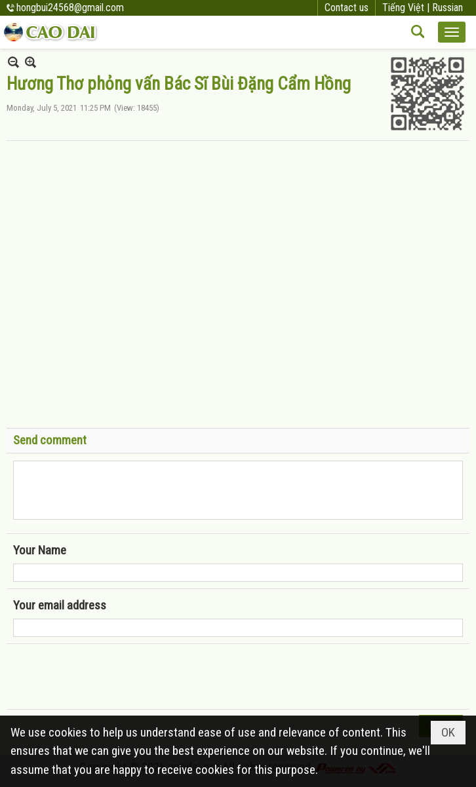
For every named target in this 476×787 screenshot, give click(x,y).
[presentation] (112, 676)
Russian (447, 7)
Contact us (346, 7)
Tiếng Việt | (407, 7)
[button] (451, 32)
